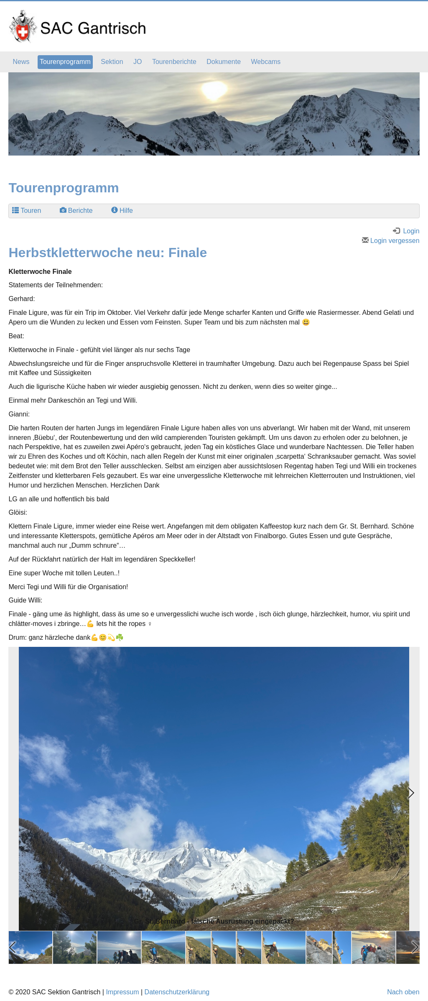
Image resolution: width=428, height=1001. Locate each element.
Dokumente (223, 61)
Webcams (266, 61)
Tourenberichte (174, 61)
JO (137, 61)
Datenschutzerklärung (177, 992)
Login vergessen (391, 240)
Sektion (112, 61)
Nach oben (403, 992)
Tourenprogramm (65, 61)
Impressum (122, 992)
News (21, 61)
